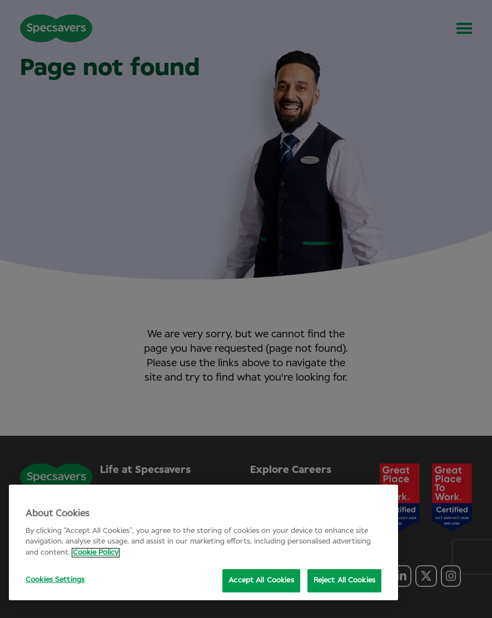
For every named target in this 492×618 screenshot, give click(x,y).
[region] (203, 542)
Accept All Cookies (261, 580)
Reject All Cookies (344, 580)
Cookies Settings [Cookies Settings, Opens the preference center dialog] (55, 580)
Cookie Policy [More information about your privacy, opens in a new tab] (95, 552)
